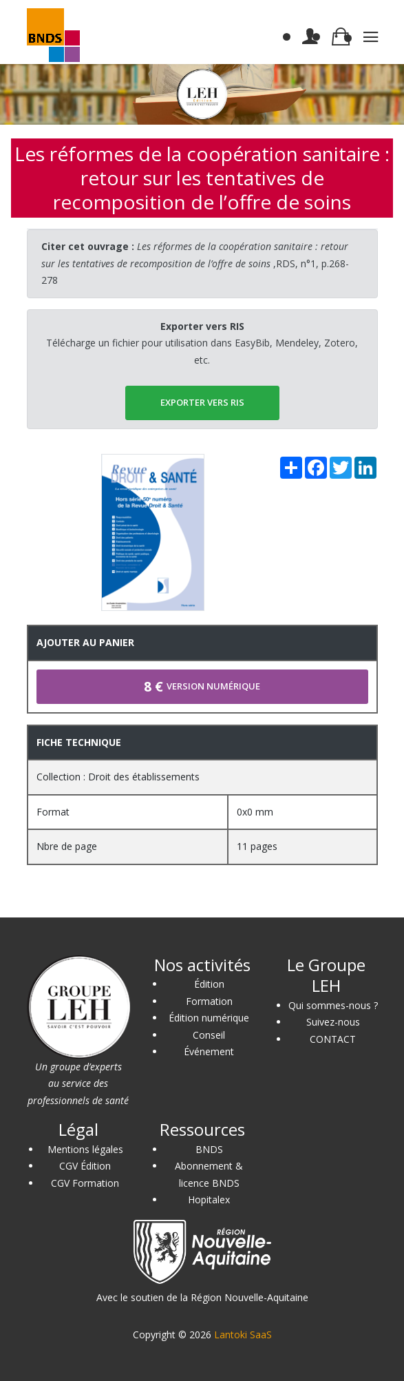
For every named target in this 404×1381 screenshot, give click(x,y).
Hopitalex (209, 1199)
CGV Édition (85, 1165)
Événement (209, 1051)
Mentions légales (85, 1149)
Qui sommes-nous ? (333, 1005)
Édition (209, 983)
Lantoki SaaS (243, 1334)
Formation (209, 1001)
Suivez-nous (333, 1021)
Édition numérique (209, 1017)
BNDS (209, 1149)
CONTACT (333, 1039)
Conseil (209, 1034)
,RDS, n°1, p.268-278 (195, 263)
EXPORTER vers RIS (202, 402)
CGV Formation (85, 1183)
